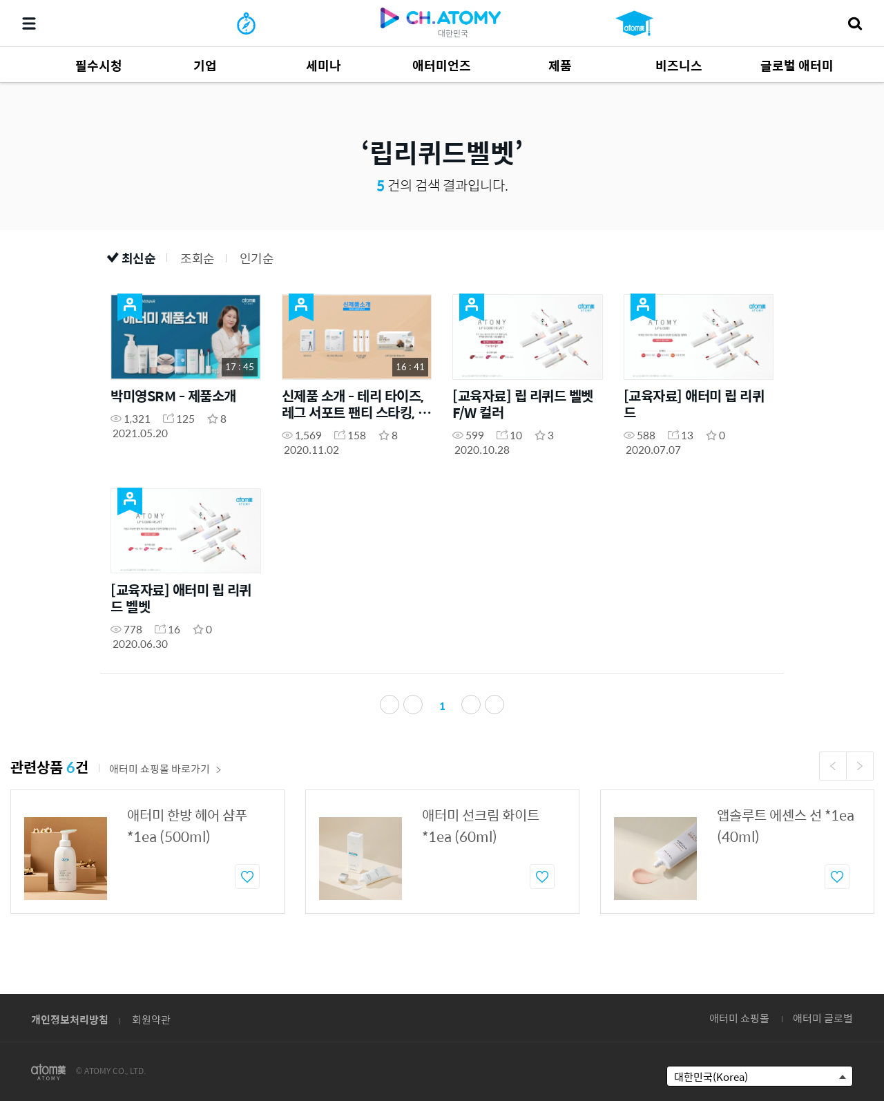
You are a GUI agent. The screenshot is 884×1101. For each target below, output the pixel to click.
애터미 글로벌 (823, 1018)
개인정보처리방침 (69, 1019)
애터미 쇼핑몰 (739, 1018)
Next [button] (860, 775)
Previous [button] (833, 775)
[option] (147, 861)
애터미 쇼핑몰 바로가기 (165, 778)
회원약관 (151, 1019)
